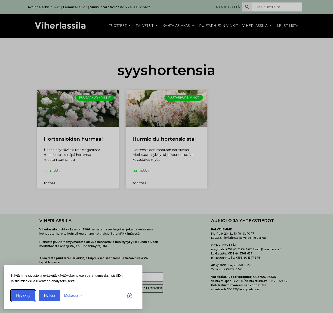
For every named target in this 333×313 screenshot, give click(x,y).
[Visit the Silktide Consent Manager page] (129, 295)
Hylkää (49, 296)
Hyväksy (23, 296)
